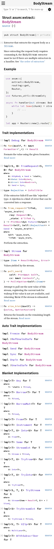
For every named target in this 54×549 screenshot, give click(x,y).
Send (26, 176)
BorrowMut (23, 403)
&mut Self (30, 274)
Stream (16, 251)
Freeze (15, 333)
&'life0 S (27, 218)
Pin (13, 221)
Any (18, 380)
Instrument (24, 425)
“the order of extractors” (32, 61)
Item (14, 260)
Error (14, 182)
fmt (10, 145)
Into (21, 179)
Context (27, 278)
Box (19, 221)
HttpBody (16, 176)
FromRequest (29, 166)
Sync (22, 185)
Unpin (14, 359)
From (19, 419)
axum (16, 18)
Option (22, 281)
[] (13, 26)
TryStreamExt (25, 508)
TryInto (26, 474)
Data (14, 179)
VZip (24, 524)
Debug (15, 140)
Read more (9, 157)
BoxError (30, 182)
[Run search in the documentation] (24, 9)
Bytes (27, 179)
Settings (49, 9)
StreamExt (23, 447)
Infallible (35, 190)
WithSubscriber (27, 535)
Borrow (21, 392)
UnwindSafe (20, 365)
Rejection (17, 190)
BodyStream (42, 3)
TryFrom (26, 459)
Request (22, 214)
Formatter (10, 149)
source (6, 26)
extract (28, 18)
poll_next (14, 271)
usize (8, 309)
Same (19, 442)
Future (32, 221)
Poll (14, 281)
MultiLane (17, 530)
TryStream (33, 490)
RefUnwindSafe (22, 339)
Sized (27, 387)
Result (34, 149)
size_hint (14, 306)
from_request (16, 208)
